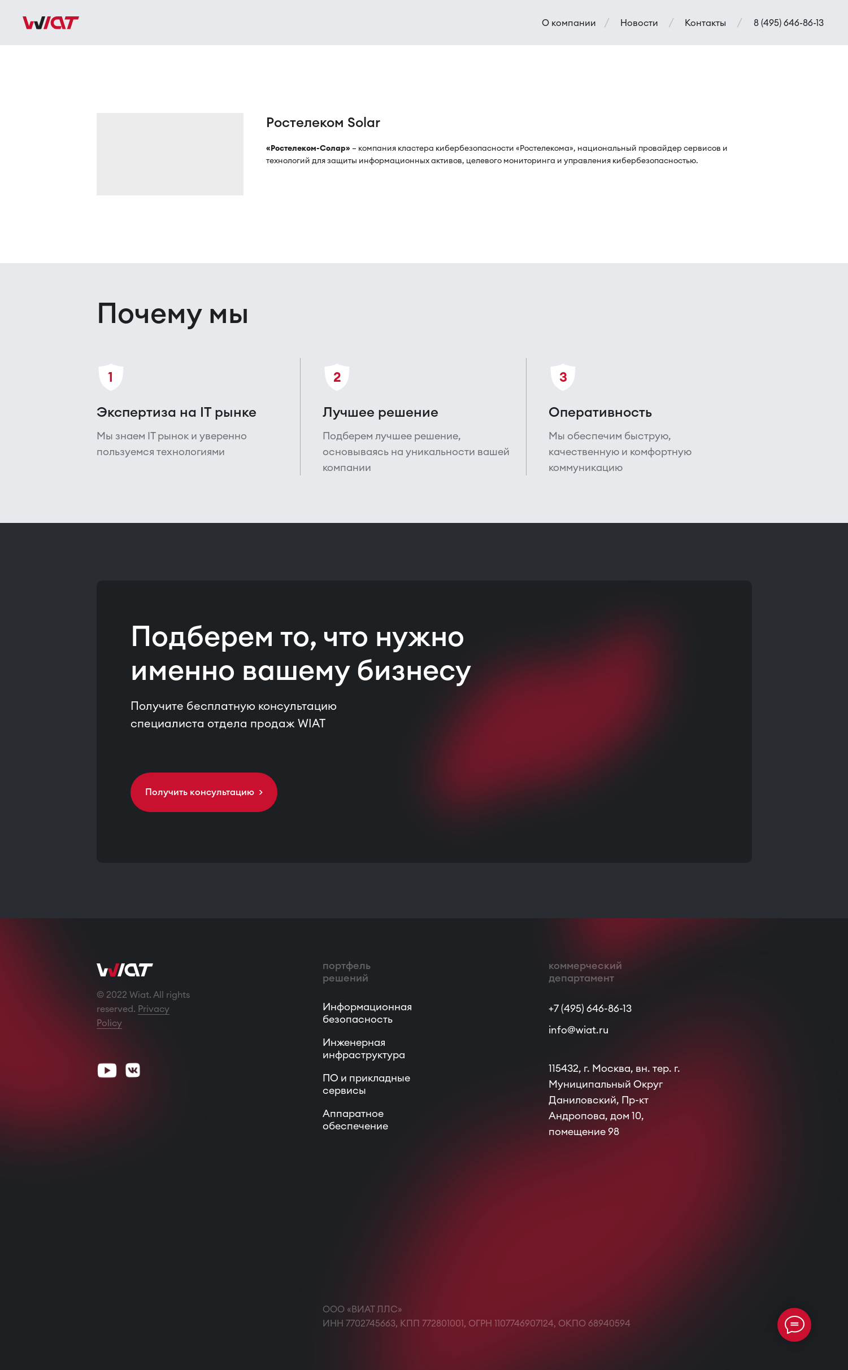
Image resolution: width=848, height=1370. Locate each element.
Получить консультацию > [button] (204, 791)
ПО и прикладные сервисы (366, 1084)
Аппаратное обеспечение (355, 1119)
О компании (569, 22)
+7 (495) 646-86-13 (590, 1008)
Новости (639, 22)
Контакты (705, 22)
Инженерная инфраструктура (364, 1048)
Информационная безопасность (367, 1013)
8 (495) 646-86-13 (789, 22)
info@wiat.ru (578, 1029)
